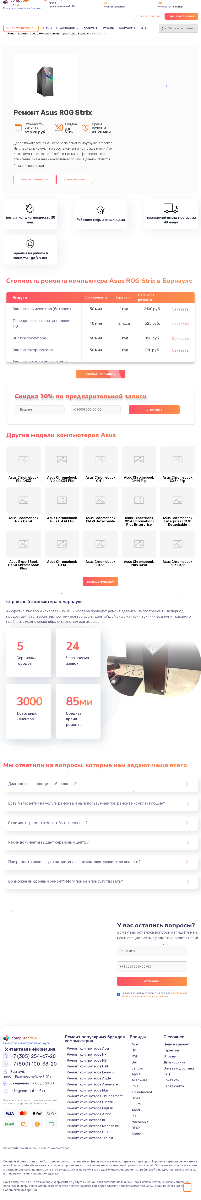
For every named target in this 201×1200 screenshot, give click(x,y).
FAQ (143, 28)
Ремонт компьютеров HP (87, 1054)
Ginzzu (137, 1098)
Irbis (135, 1086)
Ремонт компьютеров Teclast (90, 1138)
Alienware (139, 1080)
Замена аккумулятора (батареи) (42, 309)
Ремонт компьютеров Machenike (93, 1126)
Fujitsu (137, 1104)
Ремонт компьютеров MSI (87, 1060)
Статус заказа (149, 16)
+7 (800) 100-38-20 (33, 1064)
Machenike (140, 1122)
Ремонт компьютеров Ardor (89, 1114)
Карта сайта (174, 1086)
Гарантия (89, 28)
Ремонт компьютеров (21, 33)
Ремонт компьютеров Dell (87, 1066)
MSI (134, 1056)
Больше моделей (100, 581)
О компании (65, 28)
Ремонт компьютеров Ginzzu (90, 1102)
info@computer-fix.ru (29, 1091)
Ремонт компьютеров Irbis (88, 1090)
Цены (47, 28)
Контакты (127, 28)
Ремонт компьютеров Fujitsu (90, 1108)
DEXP (136, 1128)
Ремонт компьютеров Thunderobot (95, 1096)
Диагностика (174, 1062)
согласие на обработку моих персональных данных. (154, 994)
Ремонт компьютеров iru (86, 1120)
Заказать (180, 309)
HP (134, 1050)
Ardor (136, 1110)
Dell (134, 1062)
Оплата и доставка (179, 1068)
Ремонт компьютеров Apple (89, 1078)
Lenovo (137, 1068)
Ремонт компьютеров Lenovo (90, 1072)
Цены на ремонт (177, 1044)
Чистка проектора (29, 338)
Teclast (137, 1134)
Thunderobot (142, 1092)
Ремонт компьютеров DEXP (88, 1132)
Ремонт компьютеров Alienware (92, 1084)
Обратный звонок (181, 16)
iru (134, 1116)
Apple (136, 1074)
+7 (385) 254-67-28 (33, 1056)
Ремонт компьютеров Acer (88, 1048)
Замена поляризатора (33, 350)
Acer (135, 1044)
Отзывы (108, 28)
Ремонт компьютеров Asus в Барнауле (65, 33)
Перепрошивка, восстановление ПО (42, 323)
